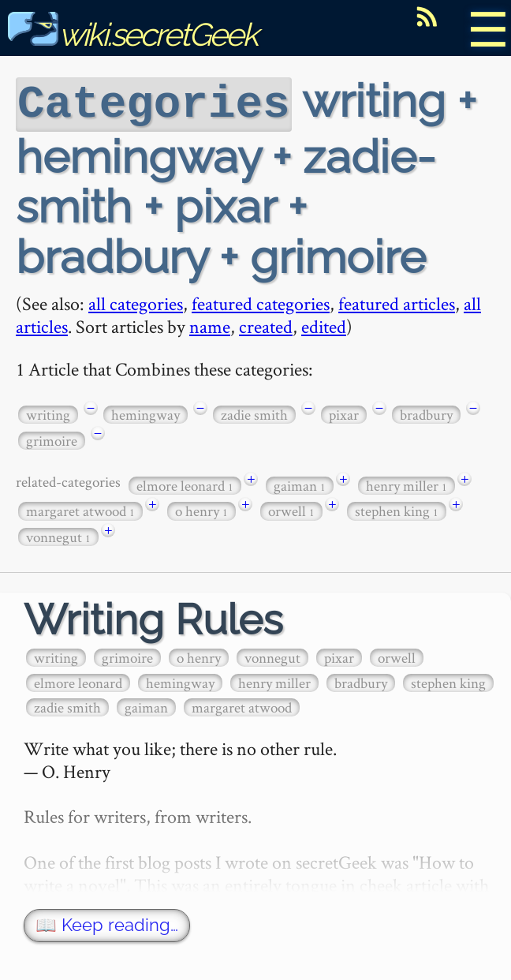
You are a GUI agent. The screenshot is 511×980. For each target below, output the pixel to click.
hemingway (145, 413)
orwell (291, 509)
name (209, 324)
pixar (344, 413)
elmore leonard (184, 484)
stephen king (396, 509)
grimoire (51, 439)
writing (48, 413)
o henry (201, 509)
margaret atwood (80, 509)
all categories (135, 302)
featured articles (396, 302)
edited (323, 324)
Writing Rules (153, 618)
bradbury (426, 413)
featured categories (261, 302)
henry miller (406, 484)
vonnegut (58, 535)
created (266, 324)
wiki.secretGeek (132, 34)
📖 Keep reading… (106, 923)
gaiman (300, 484)
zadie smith (254, 413)
